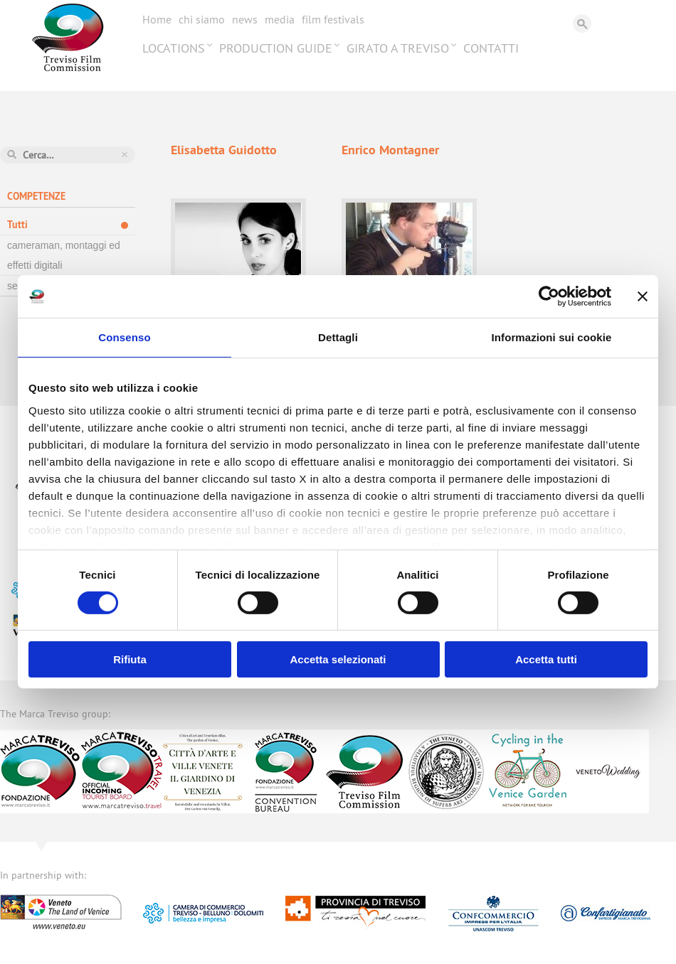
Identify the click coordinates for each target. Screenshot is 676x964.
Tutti (17, 224)
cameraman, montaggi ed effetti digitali (63, 255)
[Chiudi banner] (643, 296)
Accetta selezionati (338, 659)
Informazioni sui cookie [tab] (552, 337)
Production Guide (275, 48)
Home (156, 19)
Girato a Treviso (398, 48)
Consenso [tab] (124, 337)
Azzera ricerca (124, 154)
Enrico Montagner (390, 149)
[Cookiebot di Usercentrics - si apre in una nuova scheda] (549, 296)
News (245, 19)
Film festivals (333, 19)
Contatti (491, 48)
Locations (173, 48)
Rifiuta (130, 659)
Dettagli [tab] (338, 337)
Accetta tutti (546, 659)
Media (280, 19)
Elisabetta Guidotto (224, 149)
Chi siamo (202, 19)
